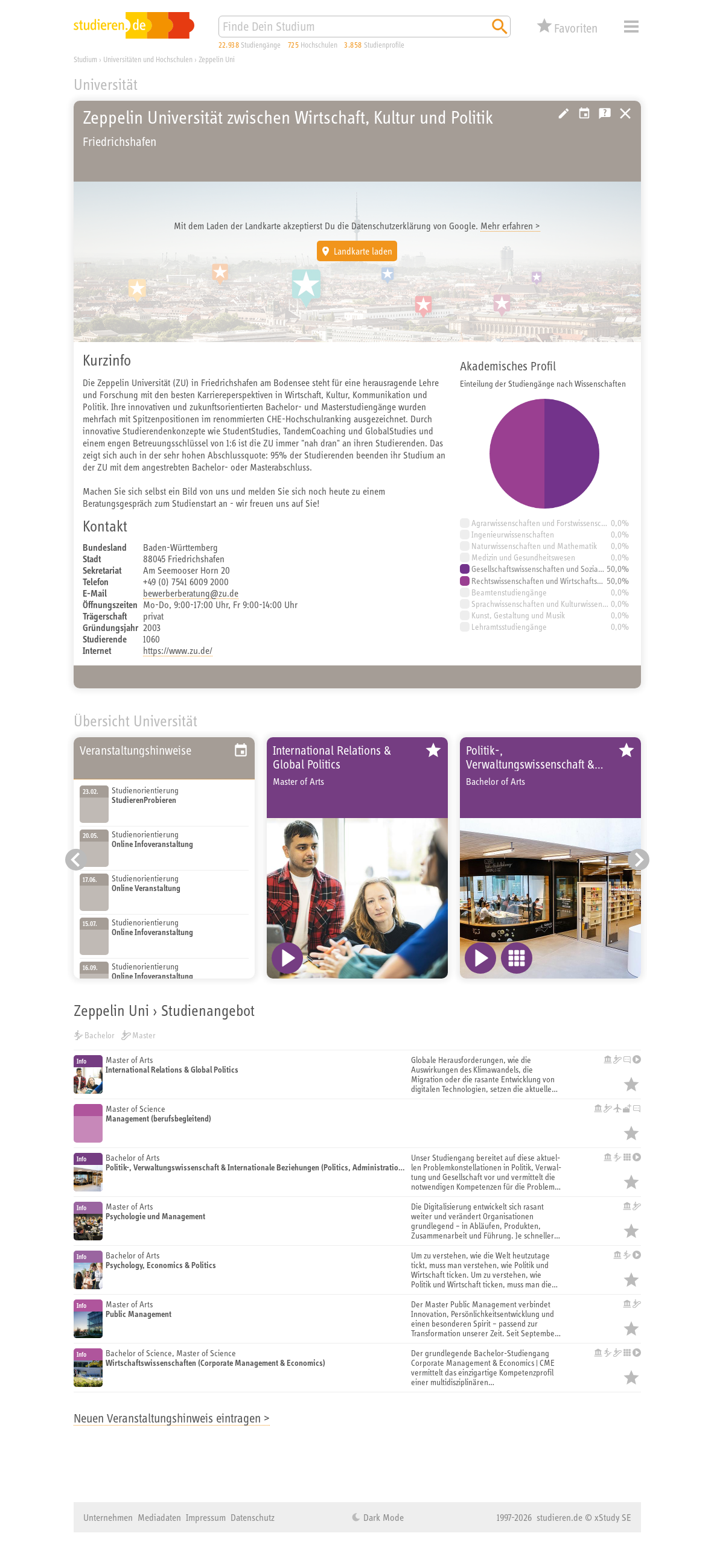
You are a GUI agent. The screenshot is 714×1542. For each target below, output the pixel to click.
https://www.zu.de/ (177, 650)
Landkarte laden (363, 251)
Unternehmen (108, 1517)
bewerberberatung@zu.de (190, 593)
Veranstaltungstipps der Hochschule (584, 113)
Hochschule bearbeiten (563, 113)
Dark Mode (382, 1517)
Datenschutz (253, 1517)
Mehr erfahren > (510, 225)
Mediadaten (159, 1517)
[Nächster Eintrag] (638, 859)
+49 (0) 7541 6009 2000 (186, 581)
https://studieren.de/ (625, 113)
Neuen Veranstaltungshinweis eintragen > (172, 1418)
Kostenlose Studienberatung (604, 113)
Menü (631, 26)
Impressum (206, 1517)
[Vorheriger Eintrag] (76, 859)
